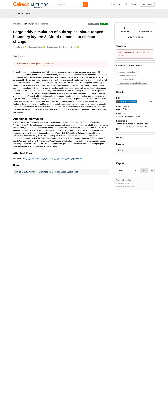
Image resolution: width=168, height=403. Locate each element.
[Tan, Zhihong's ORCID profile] (25, 47)
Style (15, 56)
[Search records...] (67, 4)
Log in (147, 4)
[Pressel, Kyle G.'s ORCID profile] (78, 47)
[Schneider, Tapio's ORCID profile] (43, 47)
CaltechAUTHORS (23, 13)
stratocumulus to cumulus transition (132, 83)
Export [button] (145, 170)
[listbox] (27, 56)
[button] (61, 172)
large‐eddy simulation (126, 72)
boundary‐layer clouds (126, 76)
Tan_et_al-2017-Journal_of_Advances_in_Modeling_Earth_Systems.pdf (52, 159)
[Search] (85, 4)
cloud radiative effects (126, 79)
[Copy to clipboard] (151, 101)
